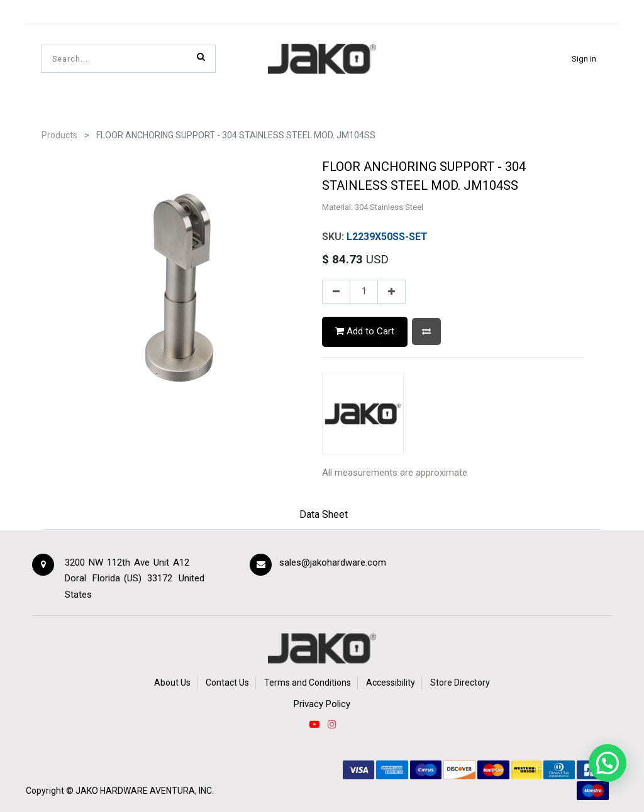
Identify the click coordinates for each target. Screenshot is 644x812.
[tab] (323, 516)
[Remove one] (336, 292)
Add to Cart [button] (364, 331)
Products (59, 135)
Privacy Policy (322, 704)
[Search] (201, 56)
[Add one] (391, 292)
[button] (426, 331)
